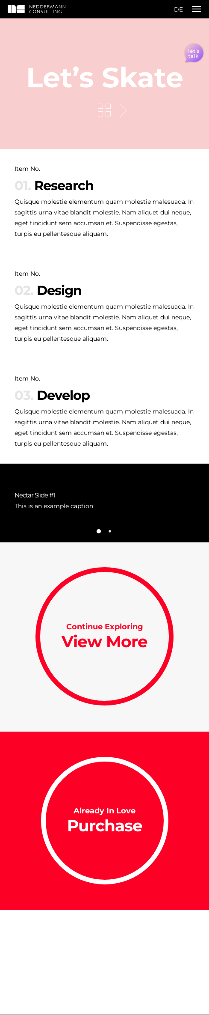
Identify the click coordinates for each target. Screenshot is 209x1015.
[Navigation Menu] (196, 9)
